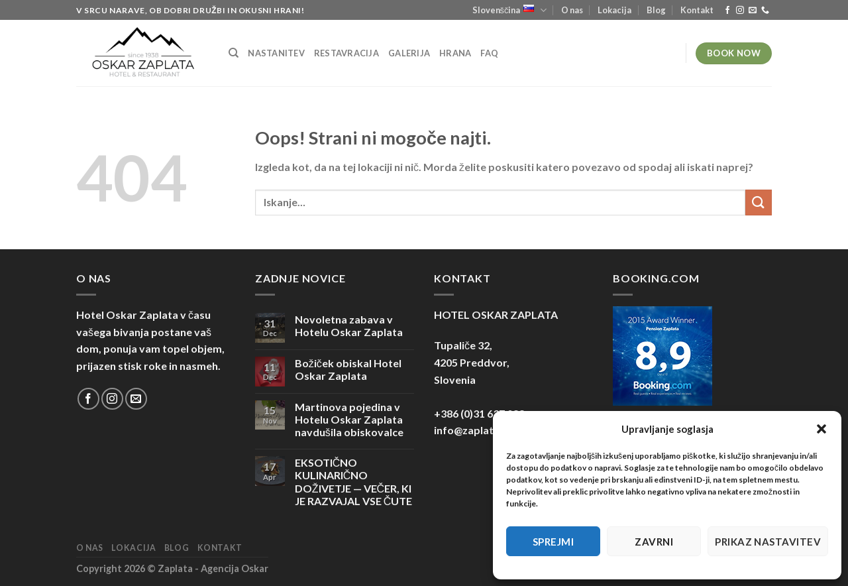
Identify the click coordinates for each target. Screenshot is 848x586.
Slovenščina (509, 10)
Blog (656, 10)
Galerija (409, 53)
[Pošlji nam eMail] (753, 10)
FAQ (489, 53)
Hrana (455, 53)
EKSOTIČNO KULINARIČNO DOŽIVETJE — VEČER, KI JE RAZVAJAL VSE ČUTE (354, 481)
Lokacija (614, 10)
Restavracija (346, 53)
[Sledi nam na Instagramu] (740, 10)
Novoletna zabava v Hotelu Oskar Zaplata (349, 325)
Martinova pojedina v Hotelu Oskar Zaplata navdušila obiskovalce (349, 419)
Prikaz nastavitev (768, 542)
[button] (821, 429)
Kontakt (697, 10)
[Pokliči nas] (765, 10)
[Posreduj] (758, 202)
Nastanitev (276, 53)
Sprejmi (553, 542)
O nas (572, 10)
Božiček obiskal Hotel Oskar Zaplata (348, 369)
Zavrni (654, 542)
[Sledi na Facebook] (727, 10)
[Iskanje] (233, 53)
